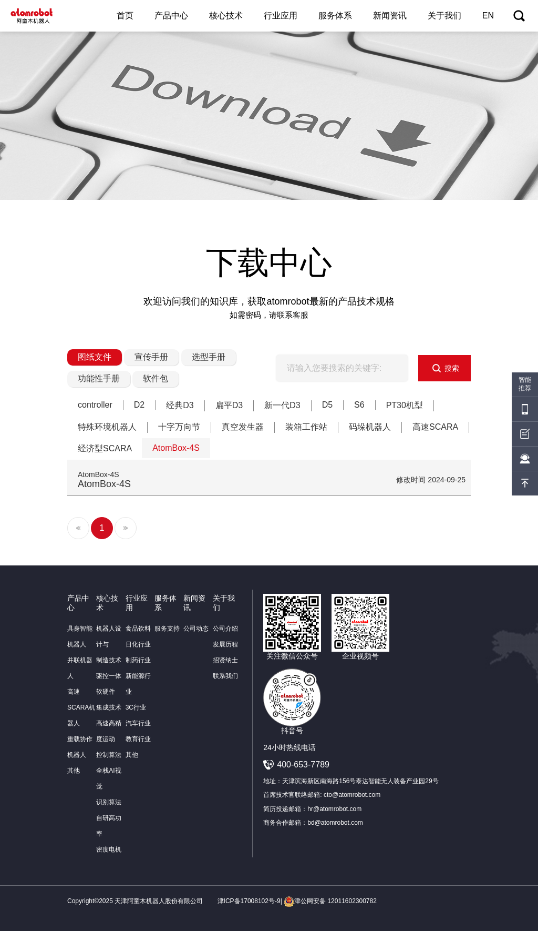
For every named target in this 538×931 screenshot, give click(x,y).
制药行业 (138, 660)
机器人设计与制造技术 (108, 644)
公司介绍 (225, 628)
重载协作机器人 (79, 746)
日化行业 (138, 644)
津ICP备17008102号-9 (249, 901)
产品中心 (171, 15)
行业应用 (280, 15)
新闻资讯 (390, 15)
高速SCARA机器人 (81, 707)
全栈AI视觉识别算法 (108, 786)
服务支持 (167, 628)
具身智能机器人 (79, 636)
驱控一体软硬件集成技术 (108, 691)
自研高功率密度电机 (108, 833)
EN (488, 15)
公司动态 (196, 628)
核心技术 (226, 15)
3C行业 (136, 707)
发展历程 (225, 644)
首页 (125, 15)
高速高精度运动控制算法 (108, 739)
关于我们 (444, 15)
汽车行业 (138, 723)
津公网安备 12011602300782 (330, 901)
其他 (73, 770)
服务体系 (335, 15)
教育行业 (138, 739)
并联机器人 (79, 668)
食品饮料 (138, 628)
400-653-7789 (303, 764)
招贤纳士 (225, 660)
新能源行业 (138, 683)
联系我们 (225, 676)
